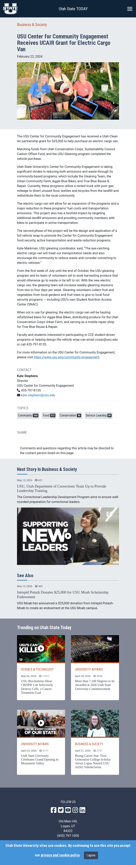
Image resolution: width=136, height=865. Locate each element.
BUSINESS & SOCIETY (89, 744)
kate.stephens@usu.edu (38, 395)
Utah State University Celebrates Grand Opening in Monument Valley (39, 759)
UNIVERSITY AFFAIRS (89, 669)
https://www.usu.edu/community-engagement (66, 357)
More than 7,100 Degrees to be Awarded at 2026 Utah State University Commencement (95, 684)
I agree (91, 855)
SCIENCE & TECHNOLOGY (37, 669)
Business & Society (32, 24)
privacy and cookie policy (60, 855)
